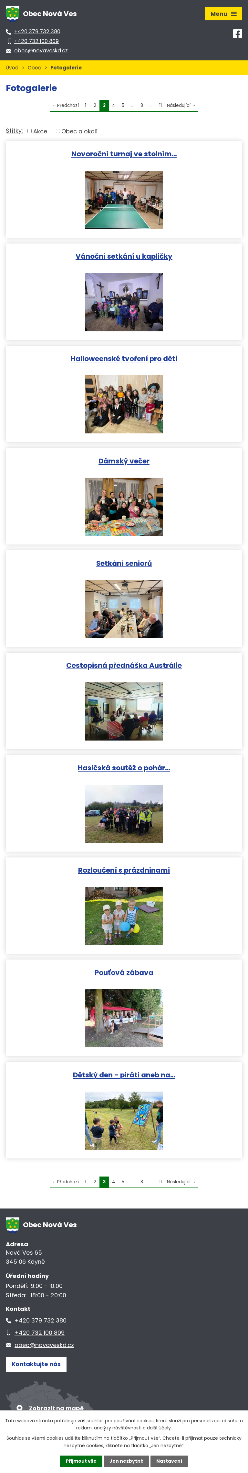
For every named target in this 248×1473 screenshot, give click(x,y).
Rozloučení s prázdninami (124, 870)
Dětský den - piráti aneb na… (124, 1074)
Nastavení (169, 1461)
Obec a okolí (79, 131)
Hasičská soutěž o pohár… (124, 767)
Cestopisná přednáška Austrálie (124, 665)
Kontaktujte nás (36, 1364)
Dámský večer (124, 460)
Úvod (12, 67)
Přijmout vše (81, 1461)
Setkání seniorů (124, 563)
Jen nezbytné (126, 1461)
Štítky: (14, 131)
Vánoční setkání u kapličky (124, 256)
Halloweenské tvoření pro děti (124, 358)
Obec (34, 67)
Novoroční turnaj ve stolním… (124, 153)
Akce (40, 131)
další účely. (159, 1428)
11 (160, 105)
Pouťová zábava (124, 972)
